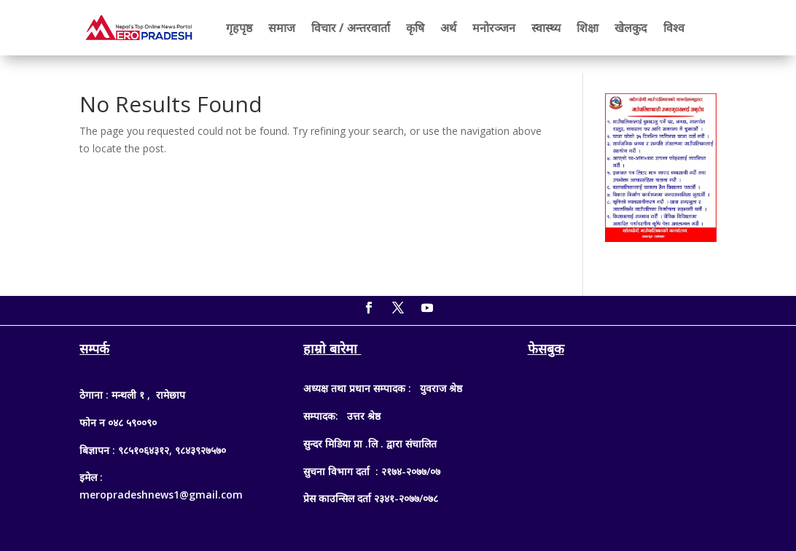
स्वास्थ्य (546, 28)
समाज (281, 28)
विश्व (673, 28)
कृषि (415, 28)
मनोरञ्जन (493, 28)
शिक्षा (587, 28)
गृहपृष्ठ (239, 28)
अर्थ (448, 28)
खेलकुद (630, 28)
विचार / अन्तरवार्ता (350, 28)
